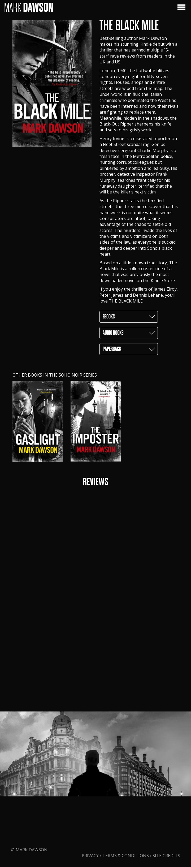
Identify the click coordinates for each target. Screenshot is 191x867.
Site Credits (166, 829)
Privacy (91, 829)
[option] (37, 421)
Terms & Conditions (125, 829)
